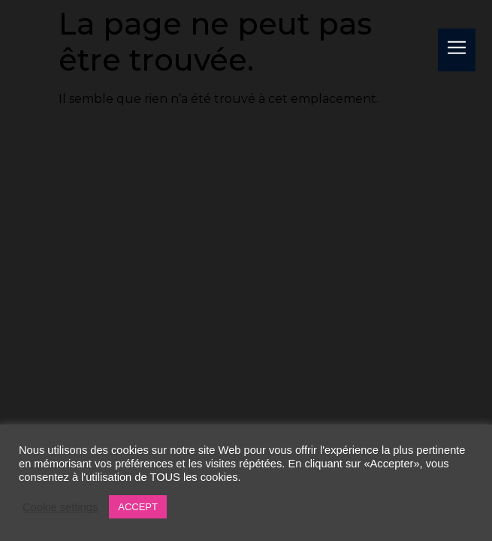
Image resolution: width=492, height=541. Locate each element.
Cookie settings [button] (60, 507)
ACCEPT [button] (138, 506)
